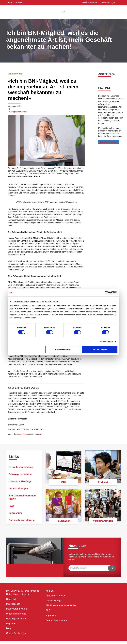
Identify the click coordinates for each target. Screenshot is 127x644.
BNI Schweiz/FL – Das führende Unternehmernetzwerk (23, 592)
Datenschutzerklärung (58, 622)
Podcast (103, 481)
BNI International (89, 2)
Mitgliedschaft (13, 605)
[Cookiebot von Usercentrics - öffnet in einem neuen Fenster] (106, 293)
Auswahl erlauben (63, 349)
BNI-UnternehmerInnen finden (24, 502)
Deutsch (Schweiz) (14, 2)
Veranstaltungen (19, 492)
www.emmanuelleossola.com (30, 434)
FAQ (11, 512)
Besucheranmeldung (109, 142)
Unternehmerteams (16, 615)
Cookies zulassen (100, 349)
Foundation (63, 520)
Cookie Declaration (16, 636)
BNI (63, 481)
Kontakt (50, 590)
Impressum (16, 521)
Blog (8, 631)
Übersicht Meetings (21, 484)
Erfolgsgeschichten (18, 112)
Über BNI (11, 599)
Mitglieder (11, 626)
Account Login (107, 2)
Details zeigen (106, 341)
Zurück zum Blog (15, 74)
